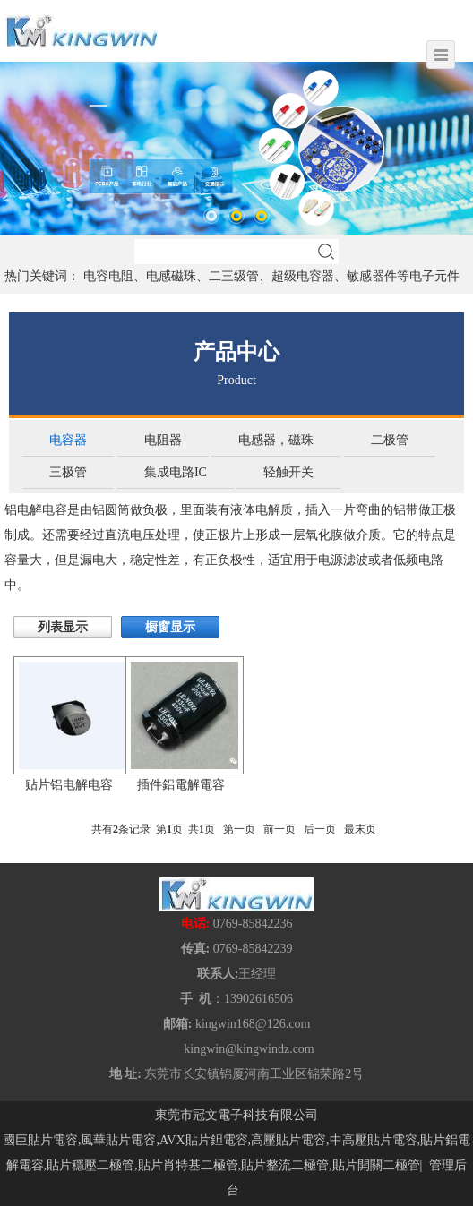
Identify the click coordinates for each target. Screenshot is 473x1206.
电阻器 (163, 440)
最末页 (360, 829)
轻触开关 (288, 472)
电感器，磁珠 (276, 440)
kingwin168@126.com (252, 1024)
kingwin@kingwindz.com (249, 1049)
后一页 (320, 829)
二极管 (389, 440)
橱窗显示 (170, 627)
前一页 (279, 829)
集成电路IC (175, 472)
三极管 (68, 472)
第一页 (239, 829)
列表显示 (63, 627)
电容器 (68, 440)
